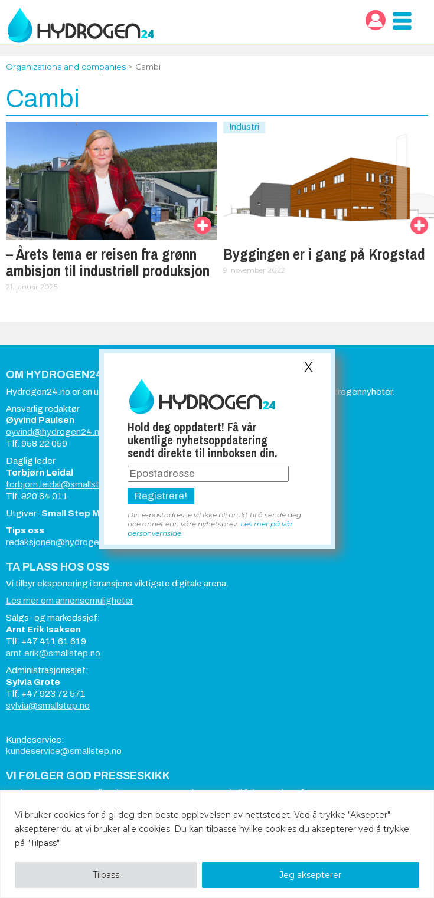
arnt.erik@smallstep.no (53, 653)
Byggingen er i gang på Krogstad (324, 254)
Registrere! (161, 496)
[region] (217, 844)
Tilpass (106, 875)
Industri (244, 127)
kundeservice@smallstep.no (64, 751)
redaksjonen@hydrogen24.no (67, 542)
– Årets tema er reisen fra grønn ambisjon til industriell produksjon (108, 262)
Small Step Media (80, 513)
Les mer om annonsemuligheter (69, 600)
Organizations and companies (66, 66)
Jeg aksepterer (310, 875)
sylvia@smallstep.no (48, 705)
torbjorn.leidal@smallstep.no (64, 484)
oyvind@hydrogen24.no (55, 432)
